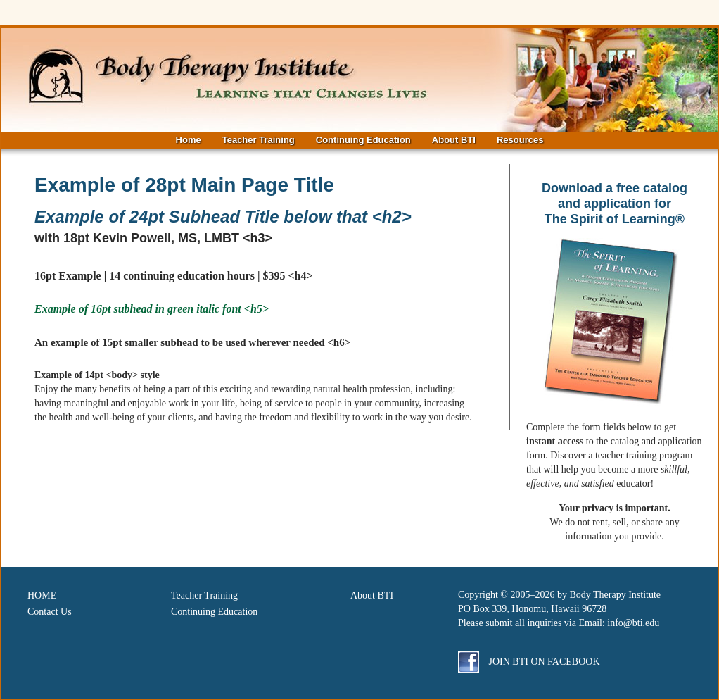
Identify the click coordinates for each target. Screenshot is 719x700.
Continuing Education (363, 140)
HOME (41, 595)
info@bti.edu (633, 623)
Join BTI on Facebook (529, 661)
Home (188, 140)
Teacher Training (258, 140)
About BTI (454, 140)
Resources (520, 140)
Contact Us (49, 611)
